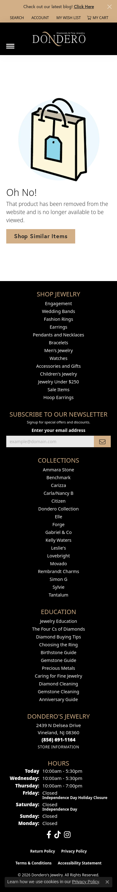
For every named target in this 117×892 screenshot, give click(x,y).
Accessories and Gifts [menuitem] (58, 366)
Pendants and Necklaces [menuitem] (58, 335)
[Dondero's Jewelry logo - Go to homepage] (58, 38)
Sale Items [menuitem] (58, 389)
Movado (58, 563)
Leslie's (58, 548)
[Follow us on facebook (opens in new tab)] (48, 834)
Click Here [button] (84, 6)
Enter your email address (58, 430)
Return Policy (42, 851)
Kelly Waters (58, 540)
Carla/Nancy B (59, 493)
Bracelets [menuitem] (58, 343)
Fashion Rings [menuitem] (58, 319)
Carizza (58, 485)
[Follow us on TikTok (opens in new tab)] (57, 834)
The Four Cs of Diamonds (58, 629)
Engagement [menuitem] (58, 303)
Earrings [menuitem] (58, 327)
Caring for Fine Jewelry (58, 676)
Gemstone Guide (58, 660)
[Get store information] (58, 747)
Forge (58, 524)
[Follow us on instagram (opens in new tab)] (67, 834)
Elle (58, 517)
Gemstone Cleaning (58, 692)
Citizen (58, 501)
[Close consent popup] (107, 882)
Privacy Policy (74, 851)
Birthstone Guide (58, 652)
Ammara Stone (58, 470)
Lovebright (58, 556)
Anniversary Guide (58, 699)
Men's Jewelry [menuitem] (58, 350)
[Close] (109, 7)
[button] (16, 18)
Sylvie (58, 587)
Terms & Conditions (33, 863)
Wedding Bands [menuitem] (58, 311)
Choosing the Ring (58, 645)
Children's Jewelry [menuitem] (58, 374)
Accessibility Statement (79, 863)
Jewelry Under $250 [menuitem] (58, 382)
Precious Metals (58, 668)
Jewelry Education (58, 621)
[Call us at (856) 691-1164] (58, 739)
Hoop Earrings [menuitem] (58, 397)
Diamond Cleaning (58, 684)
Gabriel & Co (58, 532)
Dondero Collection (58, 509)
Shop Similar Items (40, 236)
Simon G (58, 579)
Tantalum (58, 595)
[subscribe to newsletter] (102, 441)
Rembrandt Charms (58, 571)
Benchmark (58, 477)
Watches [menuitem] (58, 358)
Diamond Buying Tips (58, 637)
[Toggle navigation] (10, 44)
